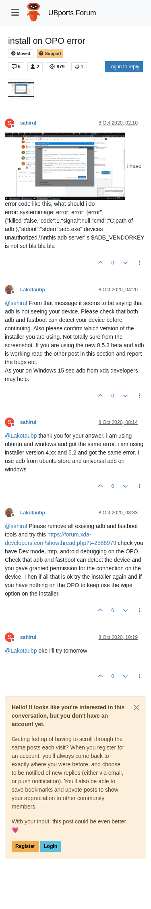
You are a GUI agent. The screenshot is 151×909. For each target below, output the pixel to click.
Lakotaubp (32, 290)
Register (25, 846)
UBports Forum (72, 13)
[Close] (136, 708)
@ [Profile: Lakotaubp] (21, 435)
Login (50, 846)
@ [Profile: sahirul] (16, 303)
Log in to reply (123, 67)
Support (50, 53)
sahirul (28, 123)
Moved (20, 53)
